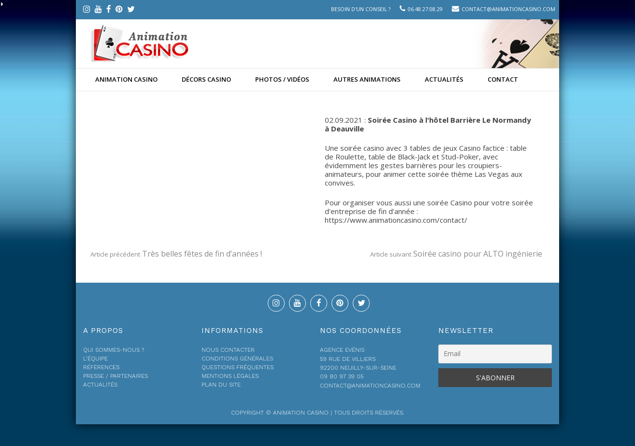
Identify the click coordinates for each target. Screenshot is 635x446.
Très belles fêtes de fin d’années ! (176, 253)
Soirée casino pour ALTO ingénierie (456, 253)
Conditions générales (237, 358)
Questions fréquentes (238, 367)
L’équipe (95, 358)
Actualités (444, 79)
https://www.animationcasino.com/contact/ (396, 220)
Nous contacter (228, 349)
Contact (503, 79)
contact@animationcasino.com (508, 9)
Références (101, 367)
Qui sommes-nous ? (113, 349)
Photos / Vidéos (282, 79)
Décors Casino (206, 79)
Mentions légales (230, 376)
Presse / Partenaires (115, 376)
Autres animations (367, 79)
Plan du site (221, 384)
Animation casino (126, 79)
